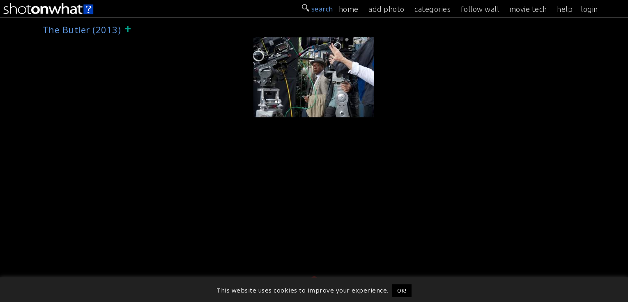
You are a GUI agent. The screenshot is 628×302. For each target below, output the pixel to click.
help (565, 9)
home (349, 9)
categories (432, 9)
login (589, 9)
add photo (386, 9)
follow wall (480, 9)
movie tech (528, 9)
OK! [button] (402, 290)
